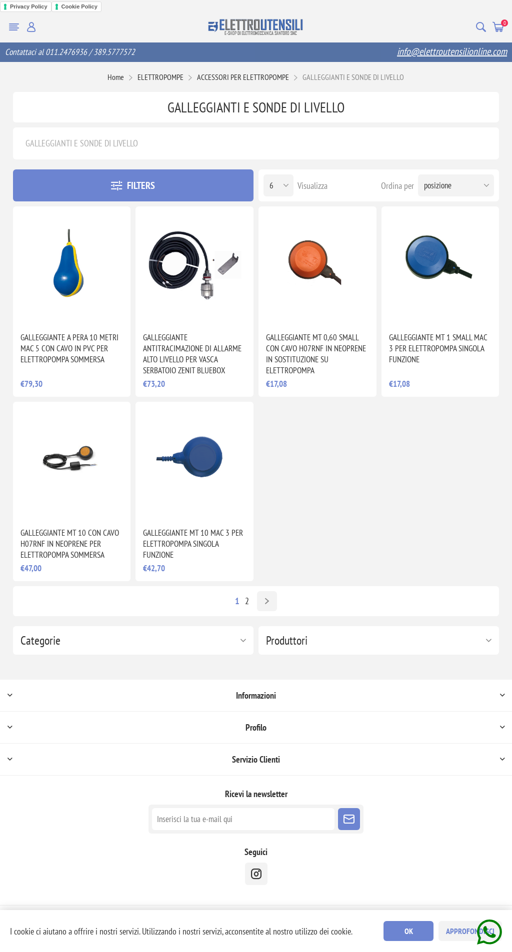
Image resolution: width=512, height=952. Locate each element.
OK (408, 931)
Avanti (267, 601)
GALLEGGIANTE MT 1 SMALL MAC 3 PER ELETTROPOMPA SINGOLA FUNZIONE (438, 348)
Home (116, 77)
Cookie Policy (80, 6)
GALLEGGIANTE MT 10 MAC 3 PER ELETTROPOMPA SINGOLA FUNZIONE (193, 543)
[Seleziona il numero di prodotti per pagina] (279, 185)
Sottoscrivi (349, 819)
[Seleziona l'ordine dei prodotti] (456, 185)
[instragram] (256, 874)
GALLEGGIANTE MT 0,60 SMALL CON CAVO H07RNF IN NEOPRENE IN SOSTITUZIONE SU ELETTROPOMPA (316, 354)
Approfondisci (470, 931)
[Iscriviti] (243, 819)
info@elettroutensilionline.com (452, 51)
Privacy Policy (29, 6)
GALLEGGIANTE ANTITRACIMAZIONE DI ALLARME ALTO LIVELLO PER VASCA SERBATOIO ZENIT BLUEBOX (192, 354)
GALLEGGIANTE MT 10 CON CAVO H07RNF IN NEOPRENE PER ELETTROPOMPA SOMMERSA (69, 543)
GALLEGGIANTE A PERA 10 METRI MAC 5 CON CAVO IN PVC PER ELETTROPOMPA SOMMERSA (69, 348)
